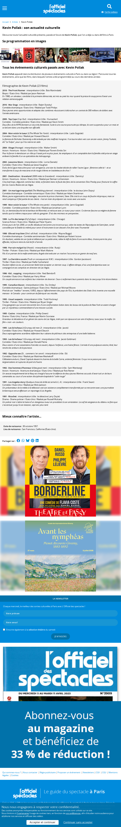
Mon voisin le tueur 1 (18, 204)
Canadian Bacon (16, 284)
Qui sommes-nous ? (11, 772)
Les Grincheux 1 (15, 339)
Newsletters (88, 772)
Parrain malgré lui (17, 247)
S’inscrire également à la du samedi (30, 629)
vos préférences (73, 813)
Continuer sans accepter (78, 822)
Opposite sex (14, 353)
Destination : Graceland (20, 176)
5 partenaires (23, 813)
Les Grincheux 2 (15, 327)
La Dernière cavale (17, 259)
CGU (104, 772)
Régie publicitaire (48, 772)
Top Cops (12, 119)
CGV (98, 772)
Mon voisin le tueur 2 (18, 133)
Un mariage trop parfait (20, 190)
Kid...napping (14, 273)
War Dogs (13, 104)
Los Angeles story (16, 382)
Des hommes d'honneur (19, 367)
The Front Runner (16, 90)
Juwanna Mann (15, 162)
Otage (11, 147)
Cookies (14, 775)
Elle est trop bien (16, 233)
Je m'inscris (60, 636)
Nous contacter (30, 772)
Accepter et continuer (42, 822)
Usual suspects (15, 299)
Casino (11, 313)
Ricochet (12, 396)
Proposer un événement (69, 772)
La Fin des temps (16, 219)
